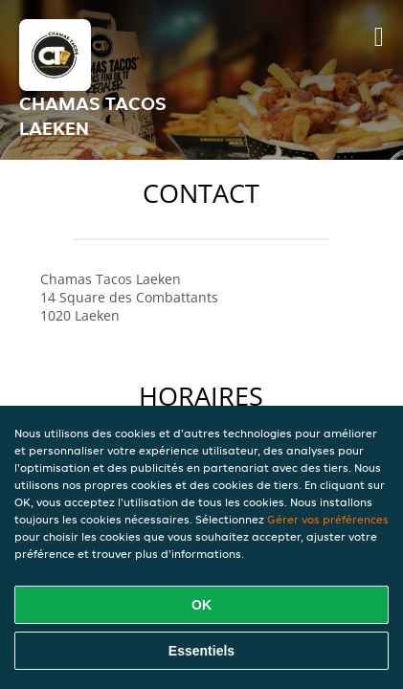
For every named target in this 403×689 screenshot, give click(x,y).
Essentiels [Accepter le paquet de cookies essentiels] (201, 650)
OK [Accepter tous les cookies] (201, 604)
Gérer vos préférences (328, 519)
